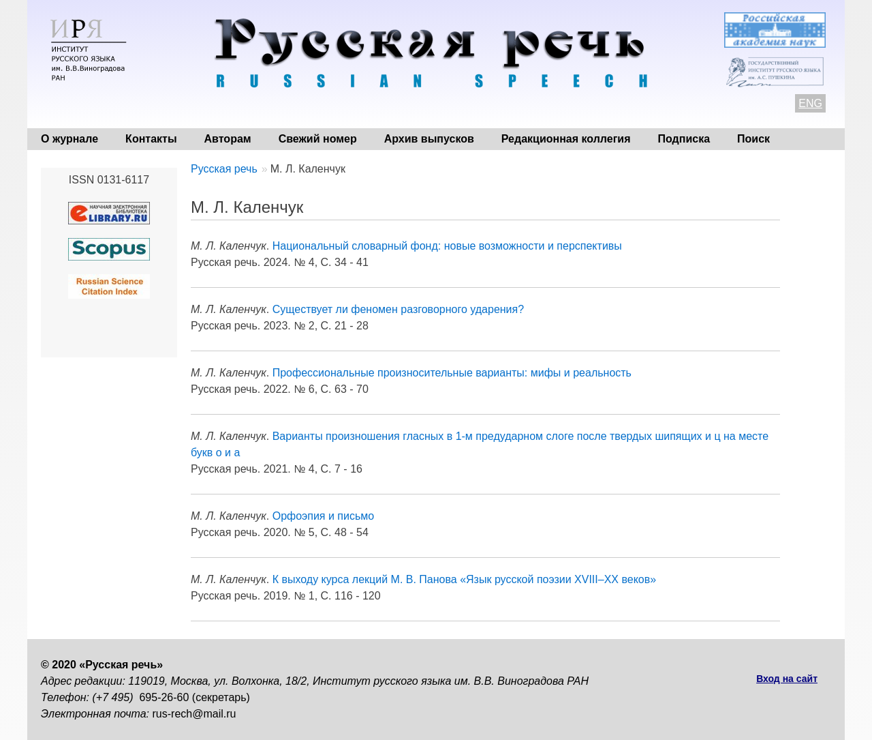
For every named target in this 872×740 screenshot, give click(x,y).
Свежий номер (318, 139)
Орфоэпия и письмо (323, 516)
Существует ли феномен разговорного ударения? (398, 309)
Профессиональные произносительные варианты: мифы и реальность (452, 373)
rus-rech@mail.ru (194, 714)
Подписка (684, 139)
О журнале (69, 139)
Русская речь (224, 169)
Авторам (227, 139)
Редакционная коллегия (566, 139)
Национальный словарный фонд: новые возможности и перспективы (447, 246)
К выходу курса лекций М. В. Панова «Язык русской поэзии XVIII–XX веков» (464, 579)
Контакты (150, 139)
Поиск (753, 139)
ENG (810, 103)
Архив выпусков (429, 139)
